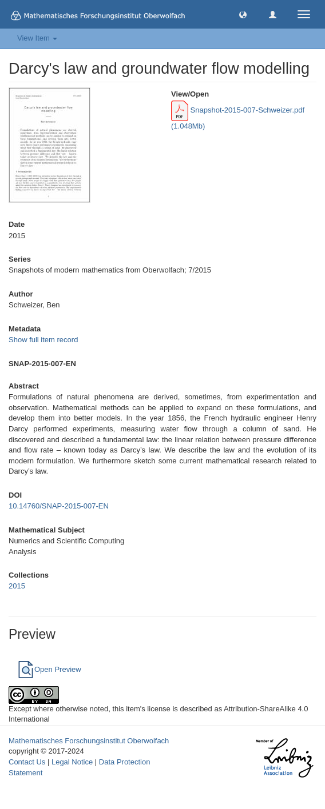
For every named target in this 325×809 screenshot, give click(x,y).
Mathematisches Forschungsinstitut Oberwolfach (89, 740)
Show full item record (43, 339)
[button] (243, 14)
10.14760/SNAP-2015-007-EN (59, 506)
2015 (17, 586)
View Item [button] (37, 38)
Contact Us (27, 762)
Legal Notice (72, 762)
